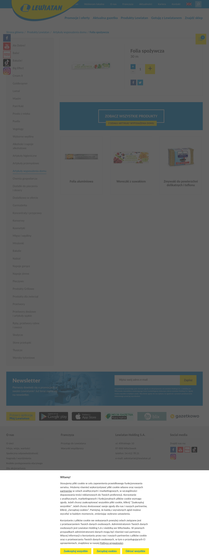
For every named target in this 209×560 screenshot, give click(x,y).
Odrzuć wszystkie (135, 551)
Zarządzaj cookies (107, 551)
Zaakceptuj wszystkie (76, 551)
